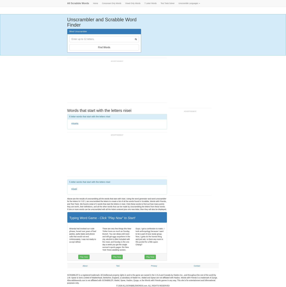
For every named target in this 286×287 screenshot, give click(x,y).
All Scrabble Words (78, 3)
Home (95, 3)
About (85, 266)
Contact (197, 266)
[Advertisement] (115, 82)
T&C (118, 266)
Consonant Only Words (111, 3)
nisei (74, 188)
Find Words (104, 47)
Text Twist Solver (168, 3)
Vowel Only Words (132, 3)
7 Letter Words (150, 3)
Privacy (154, 266)
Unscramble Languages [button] (189, 3)
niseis (74, 123)
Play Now (84, 257)
